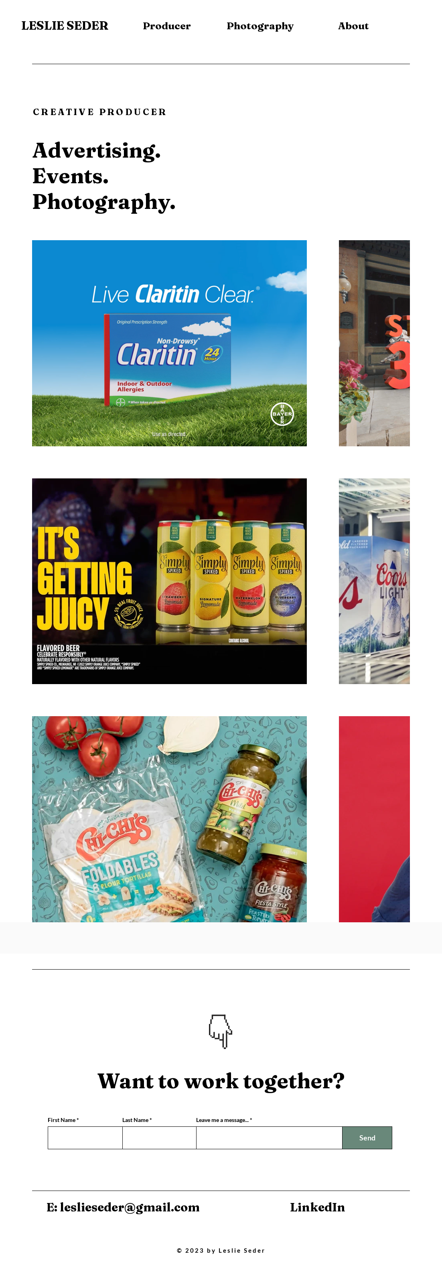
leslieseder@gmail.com (130, 1207)
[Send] (367, 1137)
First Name (61, 1120)
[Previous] (193, 1019)
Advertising (93, 150)
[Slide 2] (226, 1036)
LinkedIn (317, 1207)
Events (67, 175)
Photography (101, 201)
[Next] (249, 1019)
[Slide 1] (216, 1036)
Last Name (135, 1120)
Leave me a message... (222, 1120)
